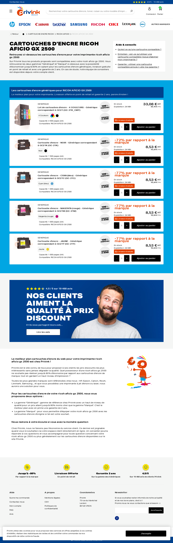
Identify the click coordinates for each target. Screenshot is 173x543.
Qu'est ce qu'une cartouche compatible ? (140, 49)
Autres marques (160, 24)
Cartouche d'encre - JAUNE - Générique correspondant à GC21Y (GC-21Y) (60, 242)
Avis (11, 514)
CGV (47, 502)
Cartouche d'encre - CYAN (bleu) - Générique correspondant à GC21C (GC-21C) (62, 176)
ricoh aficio (64, 34)
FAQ (11, 510)
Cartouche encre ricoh (42, 34)
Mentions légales (52, 498)
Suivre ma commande (19, 498)
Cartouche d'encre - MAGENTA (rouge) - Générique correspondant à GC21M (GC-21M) (66, 209)
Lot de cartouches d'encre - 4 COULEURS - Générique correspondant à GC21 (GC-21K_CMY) (67, 108)
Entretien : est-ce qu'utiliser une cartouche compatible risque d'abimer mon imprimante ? (138, 57)
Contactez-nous (16, 2)
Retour (15, 34)
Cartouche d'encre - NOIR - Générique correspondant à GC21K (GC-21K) (67, 144)
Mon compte (15, 506)
